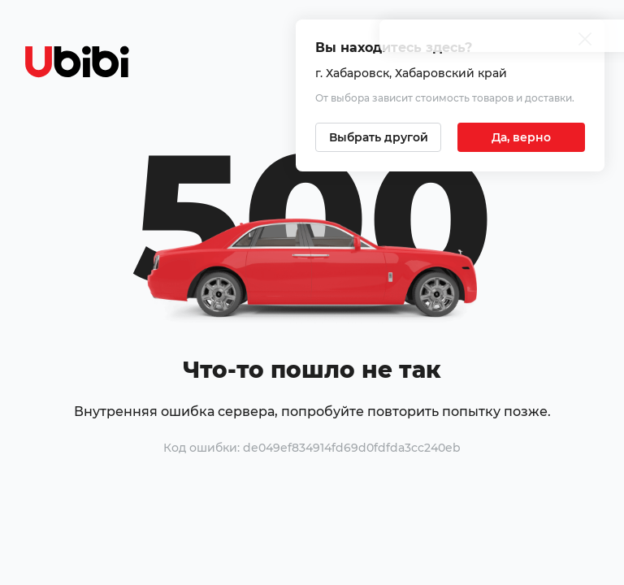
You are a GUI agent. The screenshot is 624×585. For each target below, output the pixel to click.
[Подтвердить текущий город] (521, 137)
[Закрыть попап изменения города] (585, 41)
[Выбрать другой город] (378, 137)
